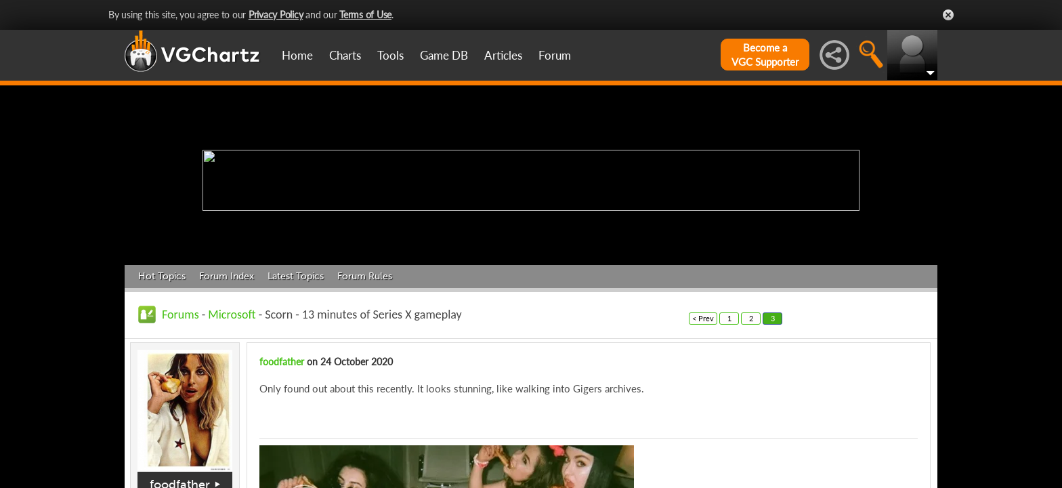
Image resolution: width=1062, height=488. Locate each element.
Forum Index (226, 276)
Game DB (444, 55)
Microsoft (231, 314)
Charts (345, 55)
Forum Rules (364, 276)
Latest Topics (296, 276)
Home (297, 55)
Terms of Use (365, 14)
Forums (180, 314)
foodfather (281, 361)
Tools (390, 55)
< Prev (703, 318)
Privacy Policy (276, 14)
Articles (503, 55)
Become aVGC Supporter (765, 54)
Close (948, 14)
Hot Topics (162, 276)
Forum (554, 55)
